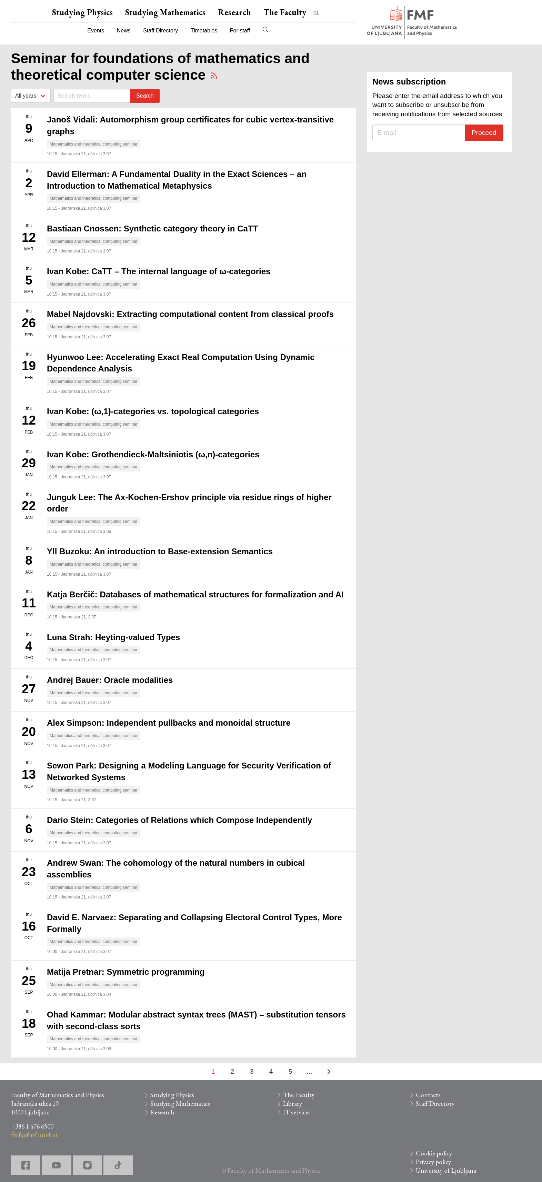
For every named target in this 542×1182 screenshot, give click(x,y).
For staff (240, 30)
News (124, 30)
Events (95, 30)
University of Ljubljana (446, 1170)
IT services (297, 1112)
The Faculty (284, 12)
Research (234, 12)
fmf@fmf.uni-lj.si (34, 1135)
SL (316, 13)
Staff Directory (160, 30)
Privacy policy (433, 1162)
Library (292, 1103)
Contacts (428, 1095)
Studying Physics (82, 12)
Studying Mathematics (165, 12)
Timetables (204, 30)
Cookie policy (434, 1153)
